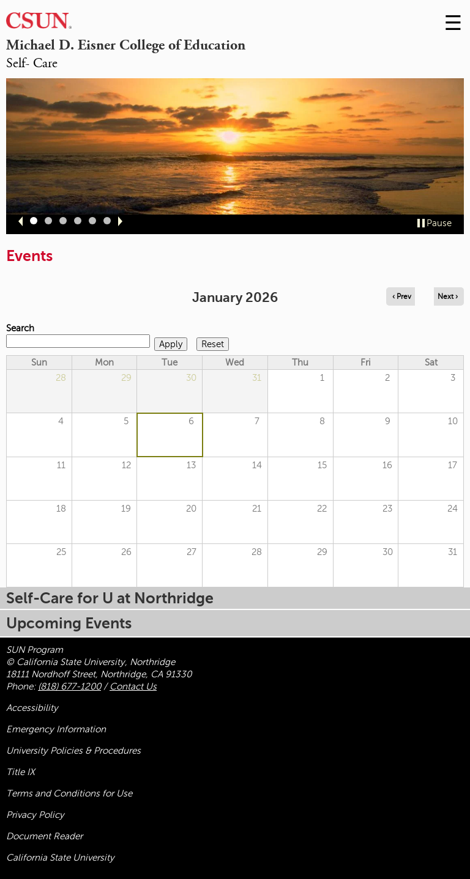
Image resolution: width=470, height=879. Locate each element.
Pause (439, 223)
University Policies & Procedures (73, 751)
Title (20, 772)
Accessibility (32, 708)
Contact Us (133, 686)
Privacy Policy (35, 815)
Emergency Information (56, 729)
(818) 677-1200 (69, 686)
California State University (60, 857)
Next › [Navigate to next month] (448, 296)
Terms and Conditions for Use (69, 793)
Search (20, 328)
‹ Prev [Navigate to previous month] (401, 296)
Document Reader (44, 836)
